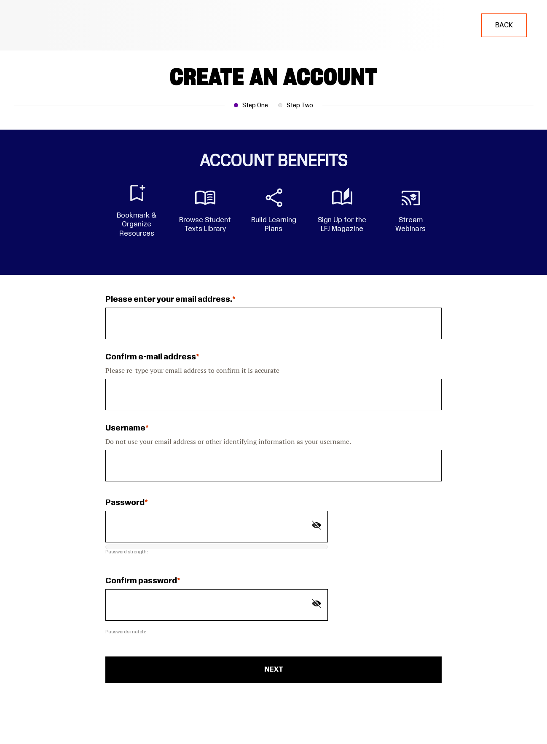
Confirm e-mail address (150, 357)
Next (273, 669)
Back (504, 25)
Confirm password (141, 581)
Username (125, 428)
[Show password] (316, 525)
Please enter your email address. (168, 299)
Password (125, 503)
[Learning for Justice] (53, 25)
